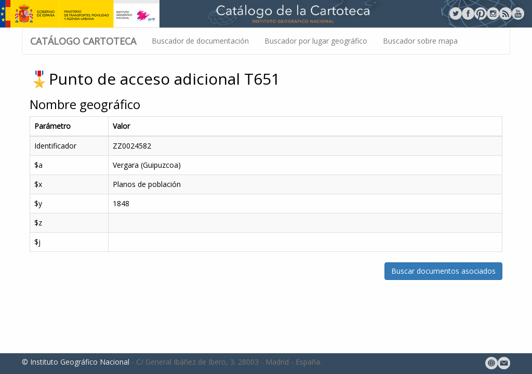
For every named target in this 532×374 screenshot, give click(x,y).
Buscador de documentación (200, 41)
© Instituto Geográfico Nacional (75, 362)
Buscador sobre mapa (420, 41)
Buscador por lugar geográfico (315, 41)
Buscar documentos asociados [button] (443, 271)
